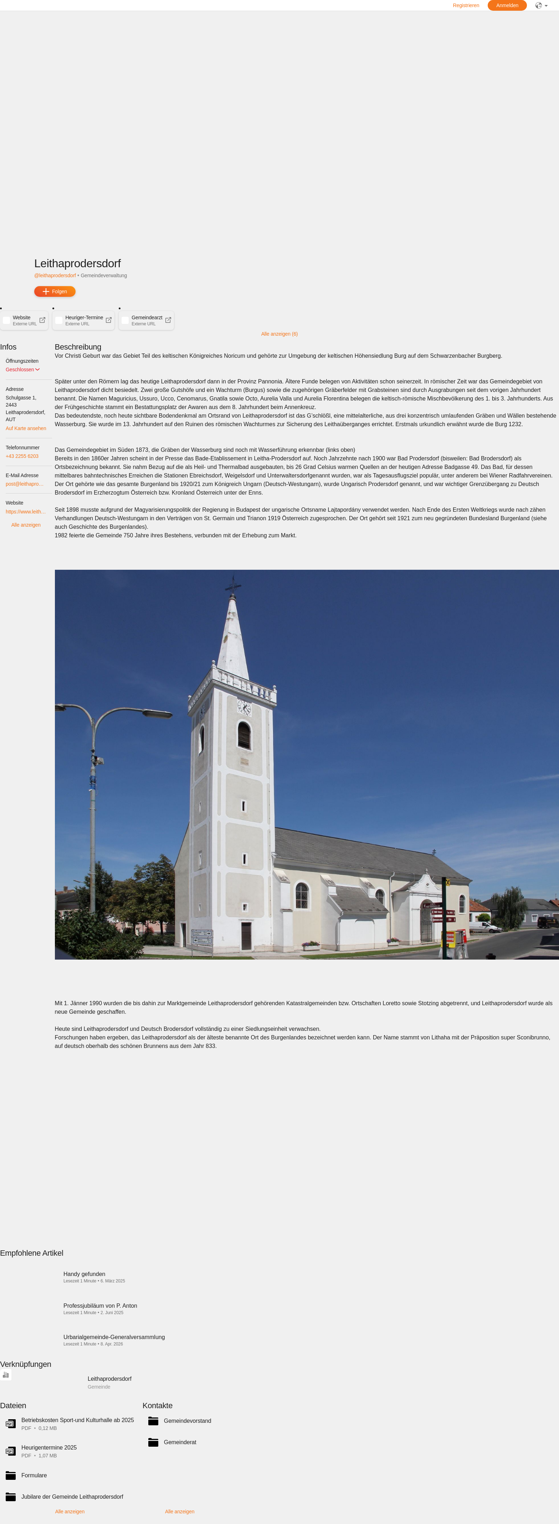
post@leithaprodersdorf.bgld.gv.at (26, 484)
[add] (55, 291)
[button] (24, 320)
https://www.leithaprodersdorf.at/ (26, 512)
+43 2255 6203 (22, 456)
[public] (541, 5)
